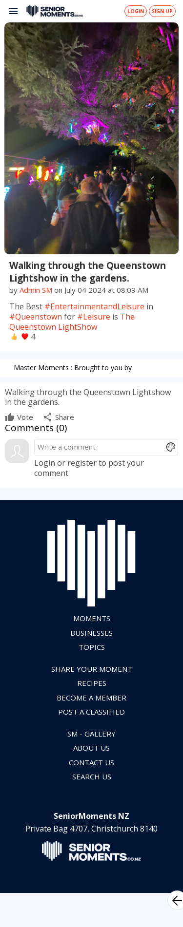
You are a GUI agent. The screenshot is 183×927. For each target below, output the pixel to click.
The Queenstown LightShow (72, 321)
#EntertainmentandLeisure (94, 306)
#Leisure (93, 316)
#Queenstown (35, 316)
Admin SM (36, 290)
